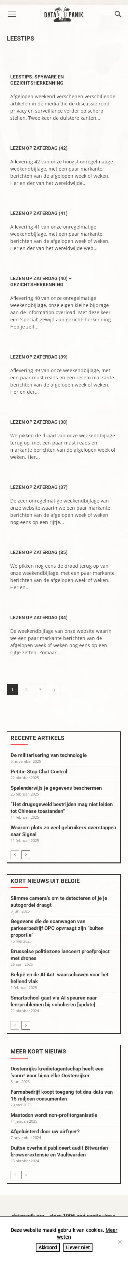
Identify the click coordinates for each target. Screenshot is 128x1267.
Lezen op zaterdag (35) (39, 552)
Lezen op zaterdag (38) (39, 422)
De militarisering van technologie (49, 755)
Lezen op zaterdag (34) (39, 617)
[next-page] (54, 689)
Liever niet (78, 1247)
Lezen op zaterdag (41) (39, 213)
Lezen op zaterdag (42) (39, 148)
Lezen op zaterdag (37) (39, 487)
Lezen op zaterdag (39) (39, 357)
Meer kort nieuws (38, 1051)
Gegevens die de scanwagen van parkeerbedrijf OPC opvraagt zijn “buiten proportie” (57, 928)
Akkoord (48, 1247)
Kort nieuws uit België (45, 880)
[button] (12, 14)
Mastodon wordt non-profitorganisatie (54, 1115)
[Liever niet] (119, 1241)
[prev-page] (15, 854)
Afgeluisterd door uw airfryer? (45, 1131)
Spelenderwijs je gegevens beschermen (56, 788)
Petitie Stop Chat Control (39, 772)
